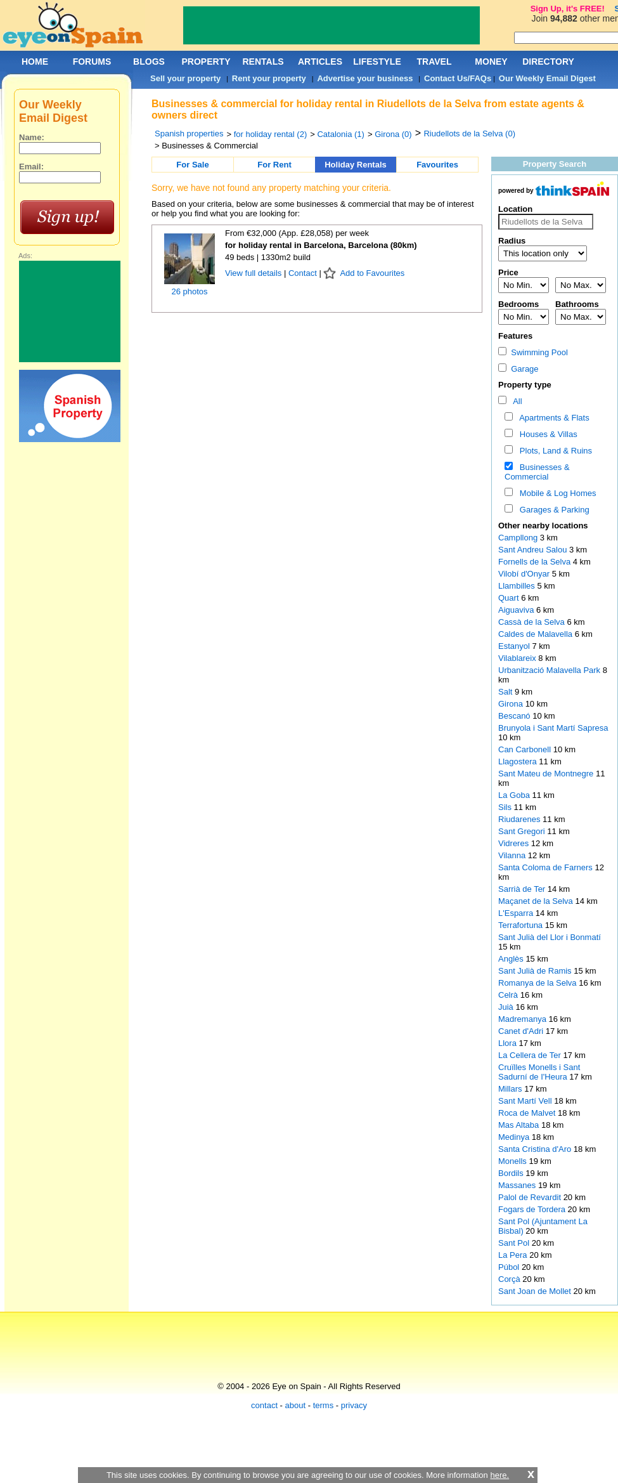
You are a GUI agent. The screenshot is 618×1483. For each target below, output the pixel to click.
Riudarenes (520, 819)
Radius (511, 240)
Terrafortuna (521, 925)
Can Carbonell (525, 749)
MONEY (491, 61)
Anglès (511, 959)
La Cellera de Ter (530, 1055)
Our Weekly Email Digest (547, 78)
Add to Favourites (372, 273)
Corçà (510, 1279)
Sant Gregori (522, 831)
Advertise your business (365, 78)
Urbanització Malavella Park (550, 670)
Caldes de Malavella (536, 634)
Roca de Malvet (528, 1113)
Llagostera (518, 761)
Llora (508, 1043)
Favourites (437, 164)
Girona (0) (393, 134)
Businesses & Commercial (537, 471)
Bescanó (515, 716)
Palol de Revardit (530, 1197)
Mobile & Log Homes (555, 493)
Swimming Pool (533, 352)
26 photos (189, 291)
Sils (506, 807)
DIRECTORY (548, 61)
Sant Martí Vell (526, 1101)
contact (264, 1405)
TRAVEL (434, 61)
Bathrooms (577, 304)
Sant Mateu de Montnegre (547, 773)
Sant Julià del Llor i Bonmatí (549, 937)
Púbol (510, 1267)
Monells (513, 1161)
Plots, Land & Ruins (553, 450)
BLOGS (149, 61)
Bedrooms (518, 304)
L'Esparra (517, 913)
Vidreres (514, 843)
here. (499, 1475)
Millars (511, 1089)
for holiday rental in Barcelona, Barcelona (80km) (321, 245)
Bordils (511, 1173)
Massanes (518, 1185)
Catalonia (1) (340, 134)
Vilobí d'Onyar (525, 573)
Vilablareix (518, 658)
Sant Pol (515, 1243)
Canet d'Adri (522, 1031)
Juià (506, 1007)
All (515, 401)
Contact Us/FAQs (457, 78)
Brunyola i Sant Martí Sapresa (553, 728)
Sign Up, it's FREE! (568, 8)
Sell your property (185, 78)
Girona (511, 704)
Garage (518, 369)
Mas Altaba (519, 1125)
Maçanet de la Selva (536, 901)
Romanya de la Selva (538, 983)
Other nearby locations (543, 525)
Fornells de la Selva (535, 561)
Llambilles (517, 586)
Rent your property (269, 78)
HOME (35, 61)
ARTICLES (320, 61)
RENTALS (262, 61)
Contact (302, 273)
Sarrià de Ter (523, 889)
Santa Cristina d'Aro (536, 1149)
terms (323, 1405)
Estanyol (515, 646)
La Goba (515, 795)
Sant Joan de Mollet (536, 1291)
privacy (354, 1405)
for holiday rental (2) (270, 134)
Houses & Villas (546, 434)
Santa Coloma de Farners (546, 867)
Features (515, 336)
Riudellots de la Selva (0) (469, 133)
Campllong (519, 537)
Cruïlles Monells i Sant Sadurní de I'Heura (539, 1071)
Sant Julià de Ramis (536, 971)
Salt (506, 691)
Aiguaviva (517, 610)
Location (515, 209)
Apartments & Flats (552, 417)
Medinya (515, 1137)
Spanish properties (189, 133)
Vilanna (513, 855)
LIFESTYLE (377, 61)
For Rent (274, 164)
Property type (524, 384)
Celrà (509, 995)
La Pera (513, 1255)
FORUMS (92, 61)
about (295, 1405)
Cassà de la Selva (532, 622)
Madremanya (523, 1019)
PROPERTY (205, 61)
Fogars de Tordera (533, 1209)
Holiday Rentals (356, 164)
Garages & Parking (552, 509)
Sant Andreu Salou (533, 549)
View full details (254, 273)
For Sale (192, 164)
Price (508, 272)
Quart (509, 598)
